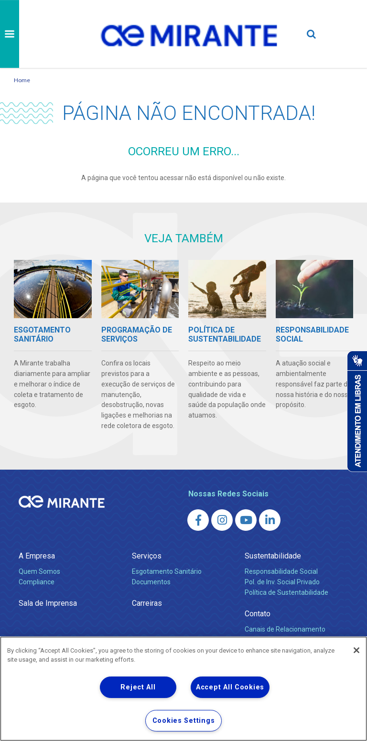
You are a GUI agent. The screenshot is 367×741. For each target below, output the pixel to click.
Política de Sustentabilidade (286, 592)
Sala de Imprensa (48, 603)
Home (22, 80)
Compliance (36, 582)
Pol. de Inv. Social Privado (282, 582)
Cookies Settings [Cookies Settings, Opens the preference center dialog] (183, 721)
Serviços (147, 555)
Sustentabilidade (273, 555)
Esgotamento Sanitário (167, 571)
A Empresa (37, 555)
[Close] (356, 650)
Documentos (151, 582)
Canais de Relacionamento (285, 629)
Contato (257, 613)
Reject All (137, 687)
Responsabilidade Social (281, 571)
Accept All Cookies (230, 687)
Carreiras (147, 603)
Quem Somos (39, 571)
